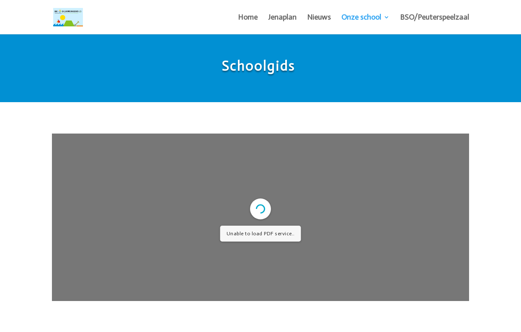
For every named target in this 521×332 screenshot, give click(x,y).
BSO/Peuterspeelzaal (434, 18)
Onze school (361, 18)
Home (248, 18)
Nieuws (319, 18)
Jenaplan (282, 18)
